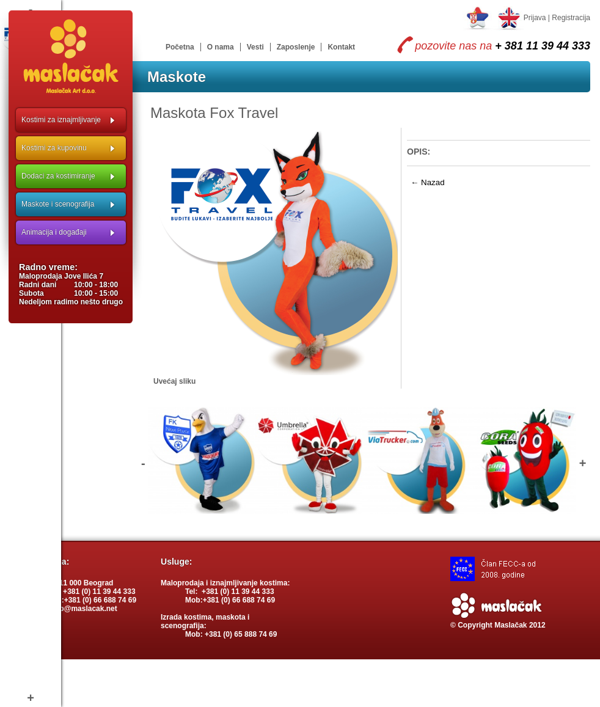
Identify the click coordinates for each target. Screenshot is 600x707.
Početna (180, 47)
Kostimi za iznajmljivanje (61, 119)
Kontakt (341, 47)
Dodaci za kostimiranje (58, 176)
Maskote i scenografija (57, 204)
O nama (220, 47)
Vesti (255, 47)
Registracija (571, 17)
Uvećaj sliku (174, 381)
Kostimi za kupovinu (54, 148)
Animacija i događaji (54, 232)
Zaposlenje (296, 47)
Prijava (535, 17)
